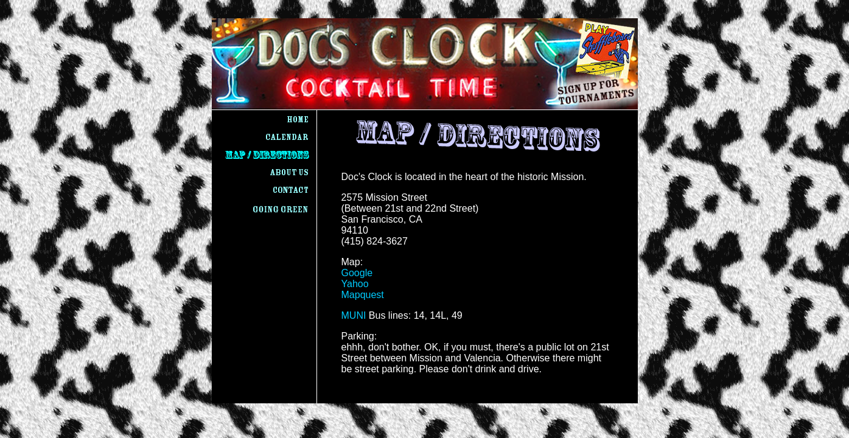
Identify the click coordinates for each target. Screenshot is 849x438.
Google (357, 273)
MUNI (353, 315)
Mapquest (362, 295)
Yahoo (355, 284)
